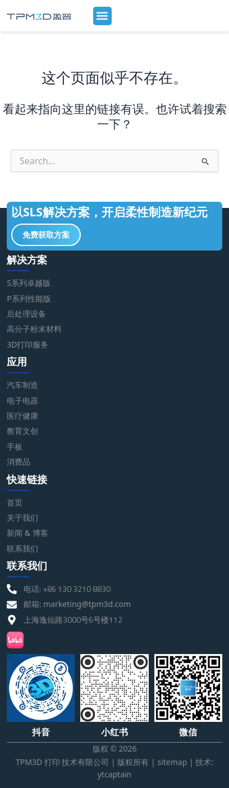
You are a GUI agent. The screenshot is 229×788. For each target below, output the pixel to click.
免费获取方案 (46, 234)
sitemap (172, 762)
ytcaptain (115, 774)
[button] (102, 16)
